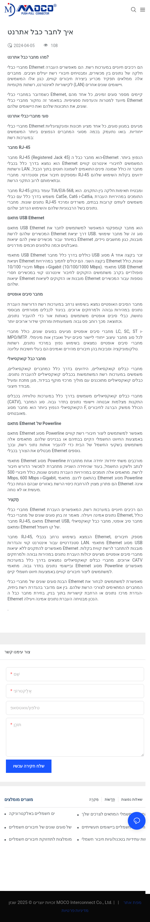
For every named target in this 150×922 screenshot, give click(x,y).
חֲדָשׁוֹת (110, 799)
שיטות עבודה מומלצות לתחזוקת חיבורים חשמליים (41, 839)
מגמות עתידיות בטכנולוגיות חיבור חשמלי (114, 839)
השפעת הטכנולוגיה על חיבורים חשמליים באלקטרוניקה (32, 813)
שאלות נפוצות (132, 799)
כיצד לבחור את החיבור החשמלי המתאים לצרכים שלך (114, 814)
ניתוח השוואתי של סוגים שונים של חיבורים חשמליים (41, 827)
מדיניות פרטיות (75, 910)
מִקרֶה (94, 799)
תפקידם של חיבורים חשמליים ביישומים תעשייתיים (114, 827)
